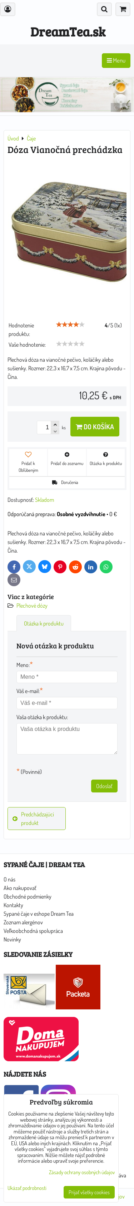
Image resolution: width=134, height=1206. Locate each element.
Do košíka (95, 426)
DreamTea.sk (67, 31)
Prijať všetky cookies (89, 1192)
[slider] (70, 324)
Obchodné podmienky (27, 896)
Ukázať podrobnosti (27, 1188)
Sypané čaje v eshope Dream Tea (39, 913)
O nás (9, 879)
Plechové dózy (32, 605)
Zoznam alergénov (23, 922)
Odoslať (104, 786)
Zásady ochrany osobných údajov (82, 1172)
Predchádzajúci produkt (33, 818)
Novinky (12, 939)
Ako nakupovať (20, 887)
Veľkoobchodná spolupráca (33, 930)
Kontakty (13, 905)
